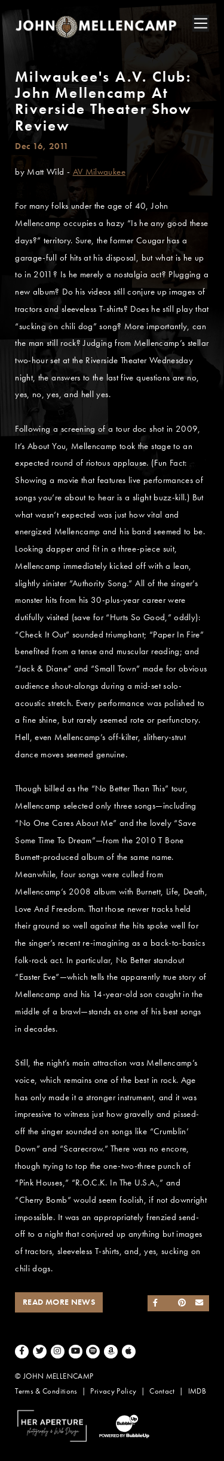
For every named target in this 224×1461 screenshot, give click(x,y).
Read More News (59, 1302)
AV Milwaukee (99, 172)
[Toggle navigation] (200, 23)
